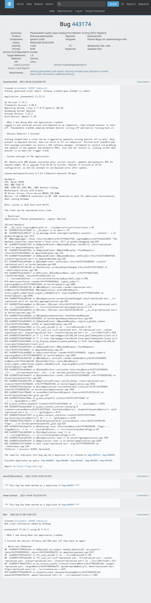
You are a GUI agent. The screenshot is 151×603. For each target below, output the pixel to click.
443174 (81, 24)
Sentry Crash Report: (19, 68)
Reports (131, 4)
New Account (64, 11)
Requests (143, 4)
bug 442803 (47, 460)
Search (49, 4)
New (29, 4)
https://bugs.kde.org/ (29, 466)
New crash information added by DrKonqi (52, 74)
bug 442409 (62, 460)
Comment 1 (143, 476)
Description (143, 81)
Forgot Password (95, 11)
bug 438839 (108, 455)
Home (20, 4)
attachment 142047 (24, 88)
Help (52, 11)
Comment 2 (143, 495)
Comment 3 (143, 514)
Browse (38, 4)
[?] (122, 4)
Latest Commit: (22, 64)
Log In (78, 11)
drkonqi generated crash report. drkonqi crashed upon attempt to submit (69, 71)
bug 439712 (94, 455)
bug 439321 (68, 485)
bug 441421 (77, 460)
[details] (41, 88)
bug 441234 (106, 460)
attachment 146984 (24, 521)
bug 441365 (91, 460)
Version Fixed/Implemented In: (70, 64)
